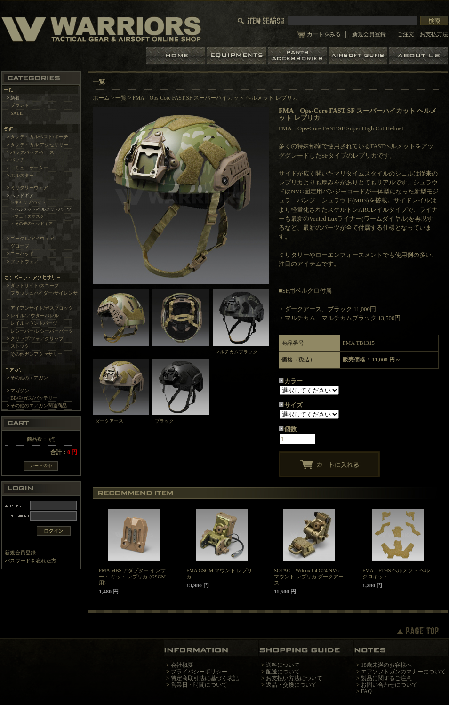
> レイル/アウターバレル (33, 315)
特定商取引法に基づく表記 (205, 678)
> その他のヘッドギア (32, 223)
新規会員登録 (369, 34)
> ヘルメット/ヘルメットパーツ (41, 209)
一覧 (121, 98)
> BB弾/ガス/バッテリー (32, 398)
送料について (283, 665)
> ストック (18, 346)
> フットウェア (23, 261)
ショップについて (418, 56)
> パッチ (15, 159)
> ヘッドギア (20, 195)
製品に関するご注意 (386, 678)
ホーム (176, 56)
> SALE (15, 113)
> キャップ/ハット (28, 202)
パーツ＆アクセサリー (298, 56)
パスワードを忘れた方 (30, 560)
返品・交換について (291, 684)
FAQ (366, 691)
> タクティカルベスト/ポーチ (37, 136)
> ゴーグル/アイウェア (30, 238)
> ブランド (18, 105)
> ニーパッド (20, 253)
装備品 (237, 56)
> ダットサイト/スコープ (33, 285)
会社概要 (182, 665)
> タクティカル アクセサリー (37, 144)
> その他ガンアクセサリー (34, 354)
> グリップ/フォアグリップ (35, 338)
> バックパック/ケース (30, 152)
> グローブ (18, 245)
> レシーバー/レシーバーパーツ (40, 331)
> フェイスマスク (28, 216)
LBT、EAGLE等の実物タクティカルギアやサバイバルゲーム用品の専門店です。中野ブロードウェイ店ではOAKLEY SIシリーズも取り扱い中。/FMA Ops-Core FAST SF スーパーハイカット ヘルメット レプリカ (101, 29)
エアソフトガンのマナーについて (403, 671)
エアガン (359, 56)
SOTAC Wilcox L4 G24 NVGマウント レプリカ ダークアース (309, 576)
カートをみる (324, 34)
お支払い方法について (294, 678)
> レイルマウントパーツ (32, 323)
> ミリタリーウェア (27, 187)
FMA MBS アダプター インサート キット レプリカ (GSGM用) (132, 576)
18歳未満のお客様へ (386, 665)
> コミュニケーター (27, 167)
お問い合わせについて (389, 684)
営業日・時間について (199, 684)
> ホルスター (20, 175)
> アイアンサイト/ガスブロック (40, 308)
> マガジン (18, 390)
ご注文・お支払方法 (422, 34)
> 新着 (13, 97)
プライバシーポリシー (199, 671)
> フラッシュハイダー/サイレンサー (42, 296)
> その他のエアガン (27, 377)
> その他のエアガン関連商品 (37, 405)
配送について (283, 671)
